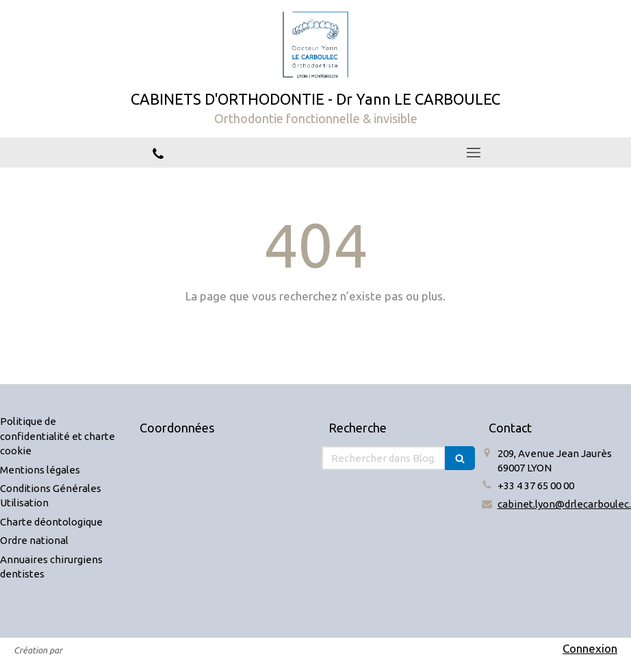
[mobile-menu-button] (473, 152)
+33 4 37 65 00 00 (536, 485)
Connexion (590, 648)
